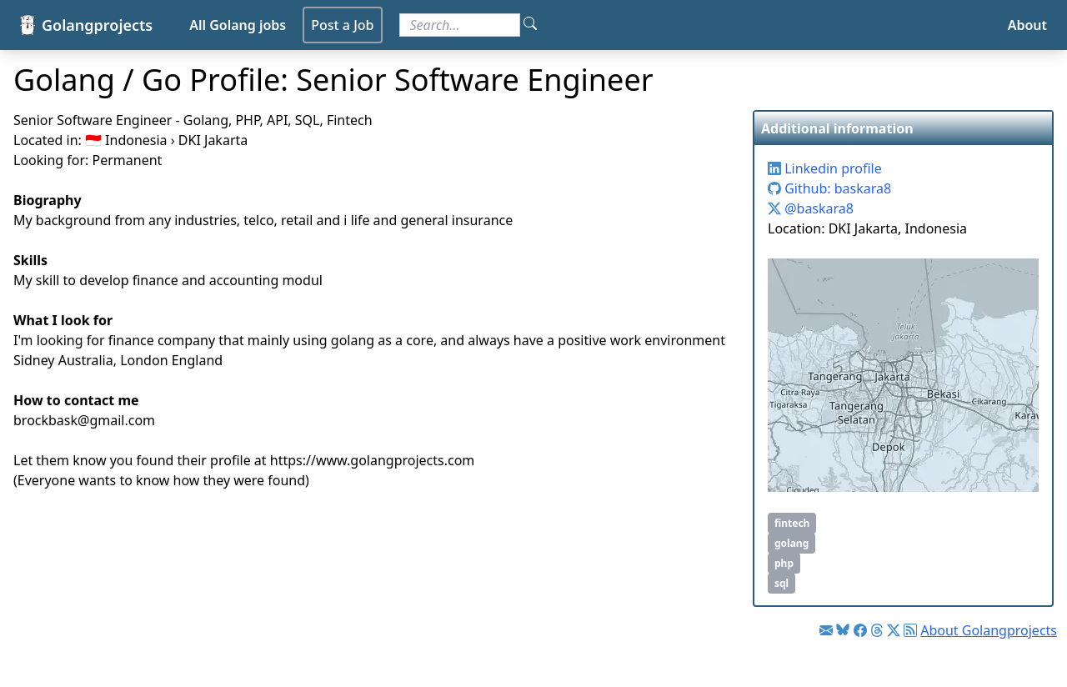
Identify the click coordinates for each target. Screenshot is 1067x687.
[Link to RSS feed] (910, 630)
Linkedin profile (825, 168)
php (784, 563)
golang (791, 543)
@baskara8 (811, 208)
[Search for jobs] (459, 25)
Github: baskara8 (829, 188)
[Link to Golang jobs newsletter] (826, 630)
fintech (791, 523)
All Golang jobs (237, 25)
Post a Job (342, 25)
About (1027, 25)
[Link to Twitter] (893, 630)
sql (781, 583)
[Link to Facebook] (860, 630)
